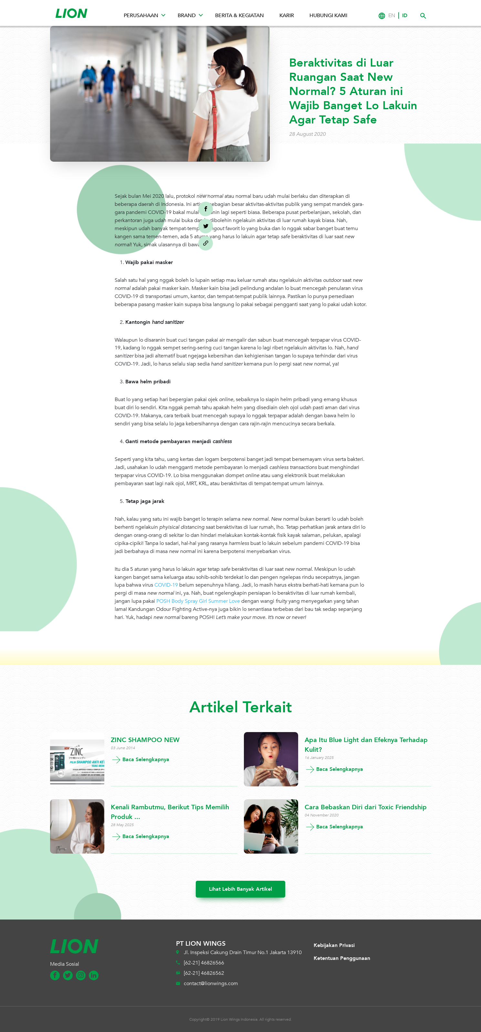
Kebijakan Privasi (334, 945)
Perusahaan (141, 15)
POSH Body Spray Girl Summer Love (198, 601)
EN (391, 15)
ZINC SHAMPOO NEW (145, 740)
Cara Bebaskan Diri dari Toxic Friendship (366, 807)
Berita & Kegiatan (239, 15)
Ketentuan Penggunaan (342, 958)
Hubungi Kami (328, 15)
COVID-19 (166, 585)
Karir (286, 15)
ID (404, 15)
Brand (187, 15)
